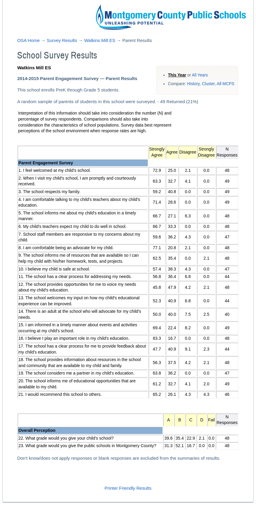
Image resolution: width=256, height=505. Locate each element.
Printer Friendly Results (128, 488)
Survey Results (62, 40)
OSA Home (28, 40)
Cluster (208, 84)
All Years (200, 75)
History (193, 84)
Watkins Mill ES (99, 40)
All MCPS (225, 84)
